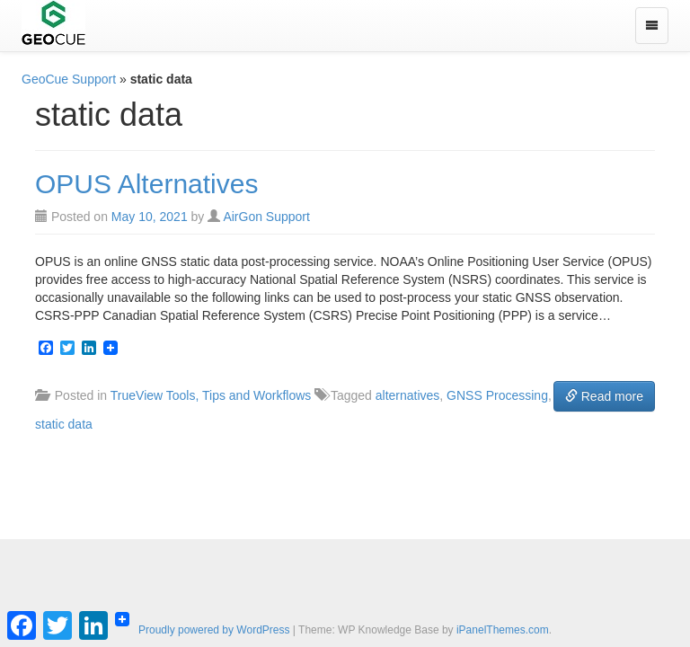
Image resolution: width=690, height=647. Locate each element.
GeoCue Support (69, 79)
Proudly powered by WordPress (214, 630)
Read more (604, 396)
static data (64, 424)
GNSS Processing (497, 395)
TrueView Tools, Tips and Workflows (211, 395)
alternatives (408, 395)
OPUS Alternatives (146, 184)
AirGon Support (266, 216)
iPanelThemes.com (502, 630)
